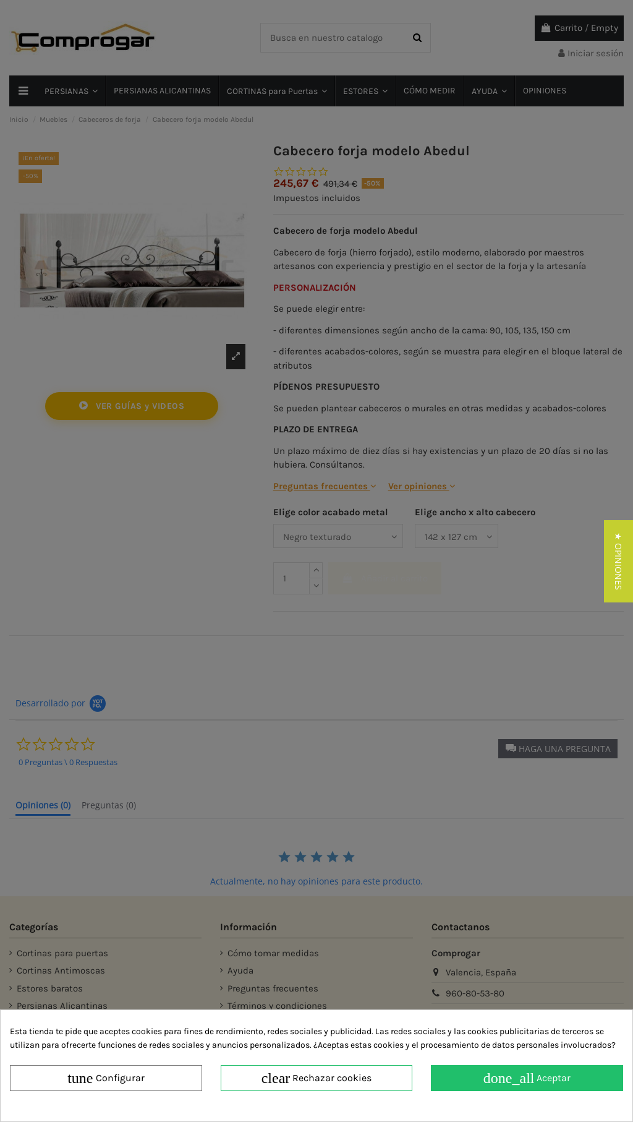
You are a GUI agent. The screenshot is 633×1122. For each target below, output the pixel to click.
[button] (618, 561)
